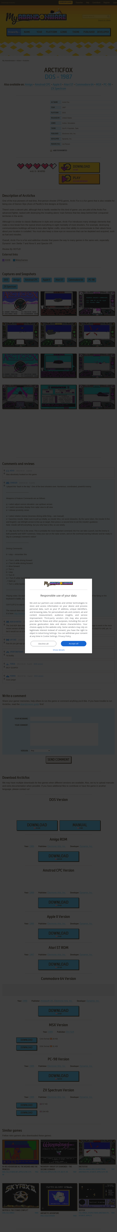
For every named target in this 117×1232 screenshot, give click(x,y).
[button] (58, 649)
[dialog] (58, 616)
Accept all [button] (73, 643)
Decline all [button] (43, 643)
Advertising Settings (47, 633)
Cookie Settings (50, 636)
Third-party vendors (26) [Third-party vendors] (56, 618)
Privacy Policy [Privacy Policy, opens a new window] (64, 636)
